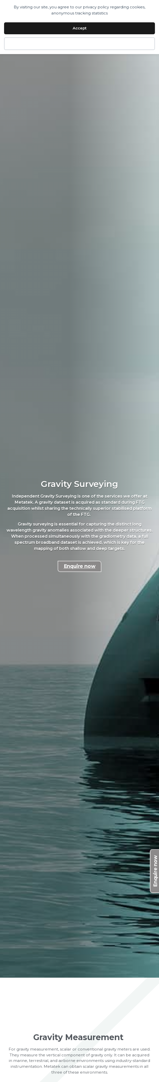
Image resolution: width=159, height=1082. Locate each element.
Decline (79, 43)
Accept (80, 28)
